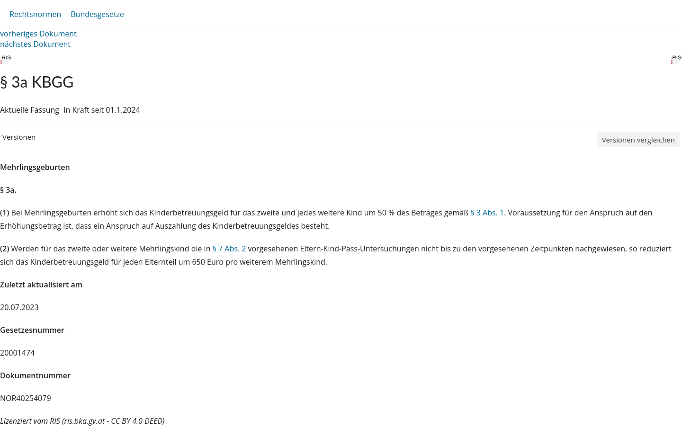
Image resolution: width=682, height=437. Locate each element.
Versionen (19, 137)
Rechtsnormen (35, 14)
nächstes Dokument (35, 44)
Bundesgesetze (97, 14)
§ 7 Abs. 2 (229, 248)
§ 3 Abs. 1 (487, 212)
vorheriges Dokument (38, 33)
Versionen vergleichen (638, 139)
